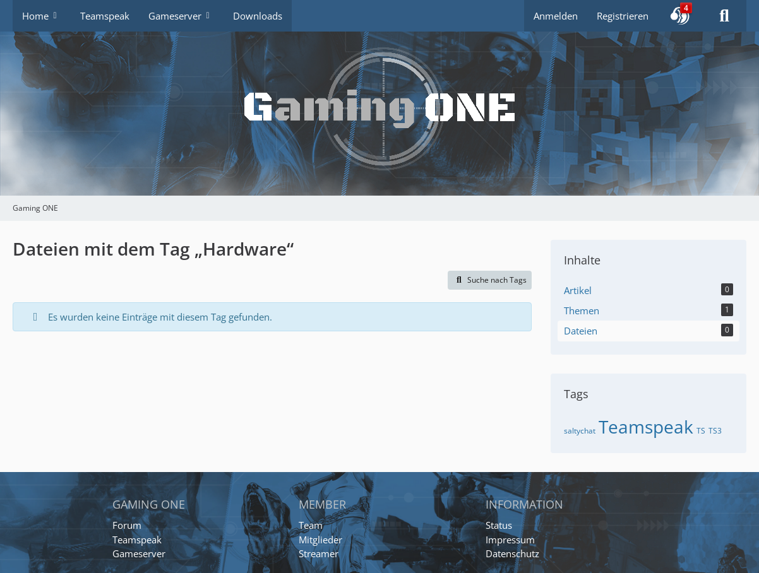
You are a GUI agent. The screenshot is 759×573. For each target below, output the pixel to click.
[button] (680, 16)
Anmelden (556, 15)
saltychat (579, 430)
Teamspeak (646, 427)
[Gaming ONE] (379, 98)
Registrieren (622, 15)
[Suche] (724, 16)
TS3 (715, 430)
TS (700, 430)
